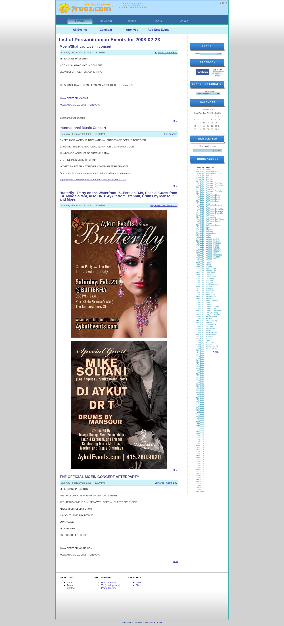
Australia (209, 179)
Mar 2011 (200, 338)
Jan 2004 (200, 478)
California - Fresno (213, 199)
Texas (208, 330)
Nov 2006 (200, 410)
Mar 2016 (200, 229)
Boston (209, 193)
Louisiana (210, 279)
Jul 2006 (200, 418)
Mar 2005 (200, 450)
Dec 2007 (200, 384)
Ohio (208, 303)
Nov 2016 (200, 217)
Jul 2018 (200, 197)
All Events (80, 29)
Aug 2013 (200, 281)
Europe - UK (211, 259)
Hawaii (208, 263)
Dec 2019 (200, 181)
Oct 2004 (200, 460)
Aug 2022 (200, 177)
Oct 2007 (200, 388)
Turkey (208, 338)
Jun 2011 (200, 332)
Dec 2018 (200, 191)
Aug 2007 (200, 392)
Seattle (209, 322)
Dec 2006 (200, 408)
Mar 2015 (200, 245)
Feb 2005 (200, 452)
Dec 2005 (200, 432)
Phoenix (209, 319)
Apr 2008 (200, 376)
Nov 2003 (200, 482)
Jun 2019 (200, 185)
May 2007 (200, 398)
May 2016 (200, 225)
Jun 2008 (200, 372)
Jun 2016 (200, 223)
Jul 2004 (200, 466)
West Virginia (211, 348)
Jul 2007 (200, 394)
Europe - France (212, 247)
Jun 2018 (200, 199)
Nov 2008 (200, 362)
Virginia (209, 344)
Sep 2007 (200, 390)
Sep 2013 (200, 279)
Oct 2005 (200, 436)
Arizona (209, 175)
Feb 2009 (200, 356)
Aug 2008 (200, 368)
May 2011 (200, 334)
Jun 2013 (200, 285)
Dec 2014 (200, 251)
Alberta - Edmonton (214, 173)
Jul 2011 (200, 330)
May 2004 (200, 470)
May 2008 (200, 374)
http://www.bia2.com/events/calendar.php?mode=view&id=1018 (93, 179)
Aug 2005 (200, 440)
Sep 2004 (200, 462)
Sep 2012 (200, 303)
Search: (196, 54)
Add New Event (158, 29)
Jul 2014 (200, 259)
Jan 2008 (200, 382)
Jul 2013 (200, 283)
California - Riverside (214, 213)
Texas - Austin (211, 332)
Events (80, 21)
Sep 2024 (200, 173)
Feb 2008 (200, 380)
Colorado (209, 231)
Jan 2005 (200, 454)
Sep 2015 (200, 239)
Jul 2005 (200, 442)
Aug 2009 (200, 344)
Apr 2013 (200, 289)
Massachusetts (212, 285)
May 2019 (200, 187)
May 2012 (200, 311)
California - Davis (213, 197)
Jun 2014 (200, 261)
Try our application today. (218, 74)
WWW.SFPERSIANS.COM (74, 98)
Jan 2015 (200, 249)
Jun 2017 (200, 209)
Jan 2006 (200, 430)
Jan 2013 (200, 295)
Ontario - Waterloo (213, 311)
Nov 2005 (200, 434)
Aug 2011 (200, 328)
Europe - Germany (213, 249)
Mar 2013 (200, 291)
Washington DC (212, 346)
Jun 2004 (200, 468)
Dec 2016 (200, 215)
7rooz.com (155, 623)
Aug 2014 (200, 257)
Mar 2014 (200, 267)
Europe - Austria (212, 239)
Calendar (106, 21)
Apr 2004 (200, 472)
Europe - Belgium (213, 241)
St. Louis (209, 326)
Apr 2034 (200, 169)
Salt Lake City (211, 320)
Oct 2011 (200, 324)
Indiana (209, 267)
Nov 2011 (200, 322)
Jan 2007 (200, 406)
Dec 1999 (200, 491)
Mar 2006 (200, 426)
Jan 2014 (200, 271)
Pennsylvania (211, 317)
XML (216, 351)
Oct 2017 (200, 207)
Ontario (209, 305)
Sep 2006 (200, 414)
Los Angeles (170, 134)
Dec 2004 (200, 456)
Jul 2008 (200, 370)
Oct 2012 (200, 301)
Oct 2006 (200, 412)
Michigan (209, 289)
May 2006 (200, 422)
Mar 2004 (200, 474)
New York (210, 299)
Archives (132, 29)
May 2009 (200, 350)
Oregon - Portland (213, 315)
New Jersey (210, 295)
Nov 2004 (200, 458)
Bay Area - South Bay (166, 52)
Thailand (209, 336)
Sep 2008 (200, 366)
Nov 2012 (200, 299)
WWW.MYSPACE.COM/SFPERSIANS (80, 104)
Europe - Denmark (213, 243)
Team (70, 585)
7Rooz (208, 169)
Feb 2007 (200, 404)
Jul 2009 (200, 346)
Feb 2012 (200, 317)
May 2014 (200, 263)
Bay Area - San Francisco (164, 205)
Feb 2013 (200, 293)
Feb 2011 (200, 340)
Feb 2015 (200, 247)
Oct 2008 (200, 364)
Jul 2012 (200, 307)
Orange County (212, 313)
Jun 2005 (200, 444)
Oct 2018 (200, 195)
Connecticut (211, 233)
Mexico (209, 287)
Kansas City (211, 271)
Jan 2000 (200, 489)
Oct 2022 (200, 175)
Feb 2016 (200, 231)
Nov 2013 (200, 275)
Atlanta (209, 177)
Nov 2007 (200, 386)
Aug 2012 (200, 305)
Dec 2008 (200, 360)
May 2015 (200, 241)
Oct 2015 (200, 237)
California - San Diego (215, 219)
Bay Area (209, 181)
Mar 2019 (200, 189)
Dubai (208, 237)
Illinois (208, 265)
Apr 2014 (200, 265)
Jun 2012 (200, 309)
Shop (138, 585)
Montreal (209, 293)
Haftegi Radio (108, 582)
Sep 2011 (200, 326)
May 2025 (200, 171)
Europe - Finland (212, 245)
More (175, 121)
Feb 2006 (200, 428)
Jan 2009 (200, 358)
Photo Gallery (108, 588)
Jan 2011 (200, 342)
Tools (158, 21)
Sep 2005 (200, 438)
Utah (208, 340)
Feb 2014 (200, 269)
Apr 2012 (200, 313)
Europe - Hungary (213, 251)
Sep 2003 (200, 485)
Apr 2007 (200, 400)
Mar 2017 (200, 213)
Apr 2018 (200, 203)
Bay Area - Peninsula (214, 185)
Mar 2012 (200, 315)
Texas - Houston (212, 334)
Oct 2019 (200, 183)
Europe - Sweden (213, 257)
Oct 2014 (200, 255)
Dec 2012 (200, 297)
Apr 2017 (200, 211)
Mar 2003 (200, 487)
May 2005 (200, 446)
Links (138, 582)
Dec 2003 (200, 480)
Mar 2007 (200, 402)
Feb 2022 (200, 179)
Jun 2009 (200, 348)
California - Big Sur (213, 195)
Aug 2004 (200, 464)
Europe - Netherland (214, 255)
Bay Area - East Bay (214, 183)
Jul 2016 (200, 221)
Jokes (184, 21)
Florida (209, 261)
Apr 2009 (200, 352)
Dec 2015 (200, 233)
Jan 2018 (200, 205)
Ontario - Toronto (213, 309)
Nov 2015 (200, 235)
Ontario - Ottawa (212, 307)
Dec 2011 (200, 320)
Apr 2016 (200, 227)
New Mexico (211, 297)
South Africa (211, 324)
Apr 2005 (200, 448)
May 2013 (200, 287)
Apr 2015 (200, 243)
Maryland (209, 283)
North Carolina (212, 301)
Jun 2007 (200, 396)
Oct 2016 (200, 219)
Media (132, 21)
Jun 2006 (200, 420)
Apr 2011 (200, 336)
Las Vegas (210, 275)
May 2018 (200, 201)
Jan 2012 (200, 319)
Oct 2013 (200, 277)
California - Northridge (215, 209)
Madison (209, 281)
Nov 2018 (200, 193)
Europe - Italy (211, 253)
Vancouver (210, 342)
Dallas (208, 235)
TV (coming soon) (110, 585)
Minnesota (210, 291)
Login (223, 2)
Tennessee (210, 328)
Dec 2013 (200, 273)
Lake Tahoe (210, 273)
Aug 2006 (200, 416)
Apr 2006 (200, 424)
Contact (71, 588)
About (70, 582)
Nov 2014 (200, 253)
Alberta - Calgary (213, 171)
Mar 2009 (200, 354)
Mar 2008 (200, 378)
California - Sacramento (211, 216)
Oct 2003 (200, 483)
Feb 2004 (200, 476)
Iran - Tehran (211, 269)
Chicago (209, 229)
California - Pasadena (214, 211)
